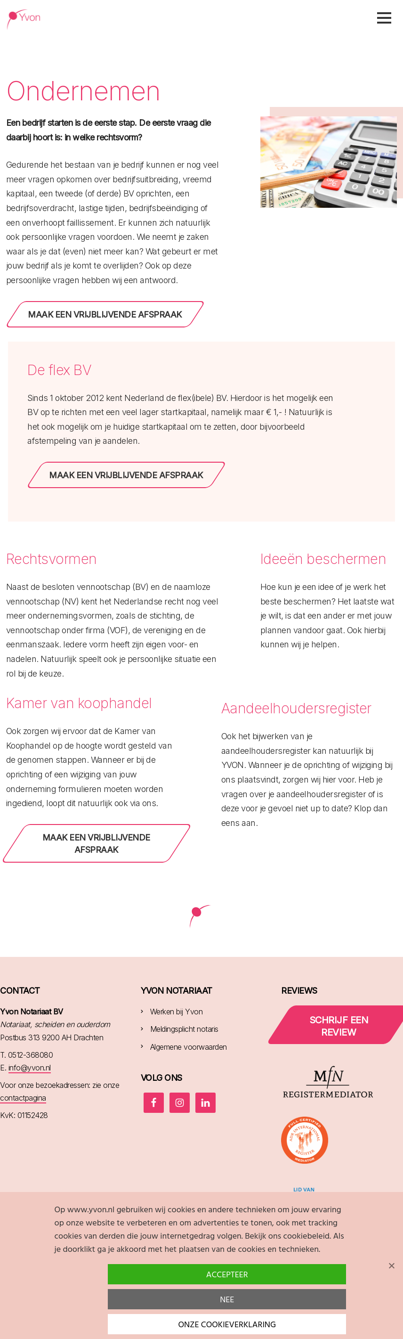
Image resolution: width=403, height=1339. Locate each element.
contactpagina (23, 1097)
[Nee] (391, 1265)
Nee (227, 1300)
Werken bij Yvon (176, 1011)
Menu (384, 17)
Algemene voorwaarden (188, 1047)
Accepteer (227, 1275)
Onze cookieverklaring (227, 1325)
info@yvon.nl (29, 1067)
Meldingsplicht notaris (184, 1029)
